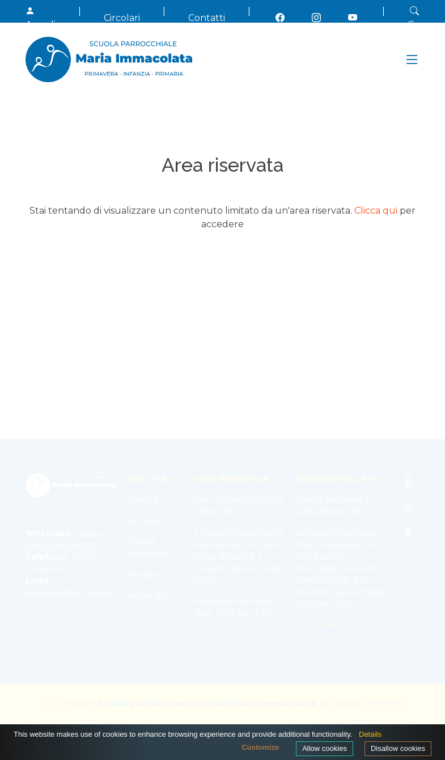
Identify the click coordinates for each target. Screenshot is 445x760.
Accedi (41, 18)
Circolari (122, 17)
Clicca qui (375, 210)
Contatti (206, 17)
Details (370, 734)
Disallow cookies (398, 748)
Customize (260, 747)
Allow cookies (324, 748)
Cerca (421, 18)
